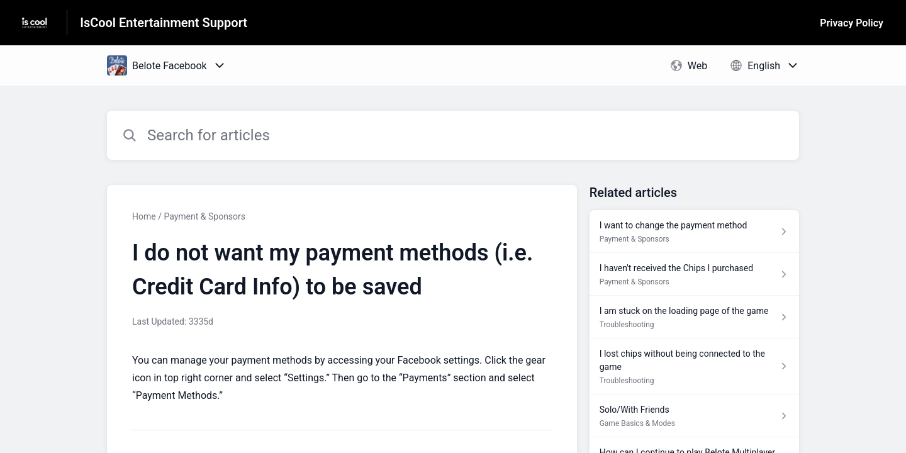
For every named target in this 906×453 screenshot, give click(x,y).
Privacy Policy (851, 23)
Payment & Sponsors (204, 216)
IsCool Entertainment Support (163, 22)
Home (144, 216)
